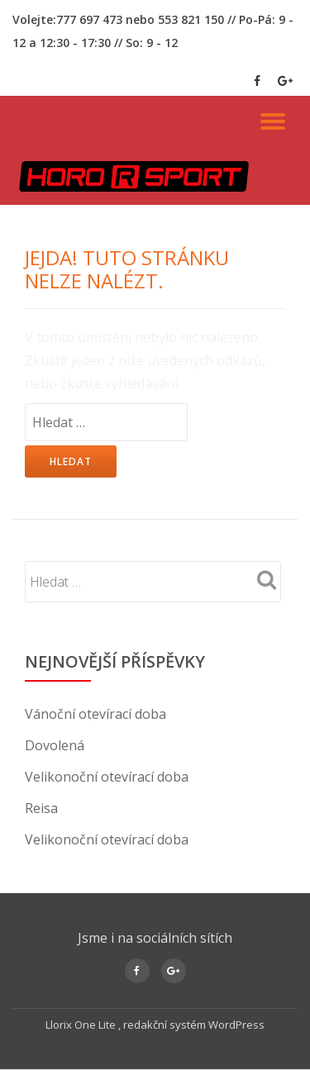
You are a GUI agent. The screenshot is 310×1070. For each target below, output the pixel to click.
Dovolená (54, 745)
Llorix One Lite (81, 1024)
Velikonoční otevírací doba (106, 777)
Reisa (41, 808)
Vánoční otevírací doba (95, 714)
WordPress (236, 1024)
